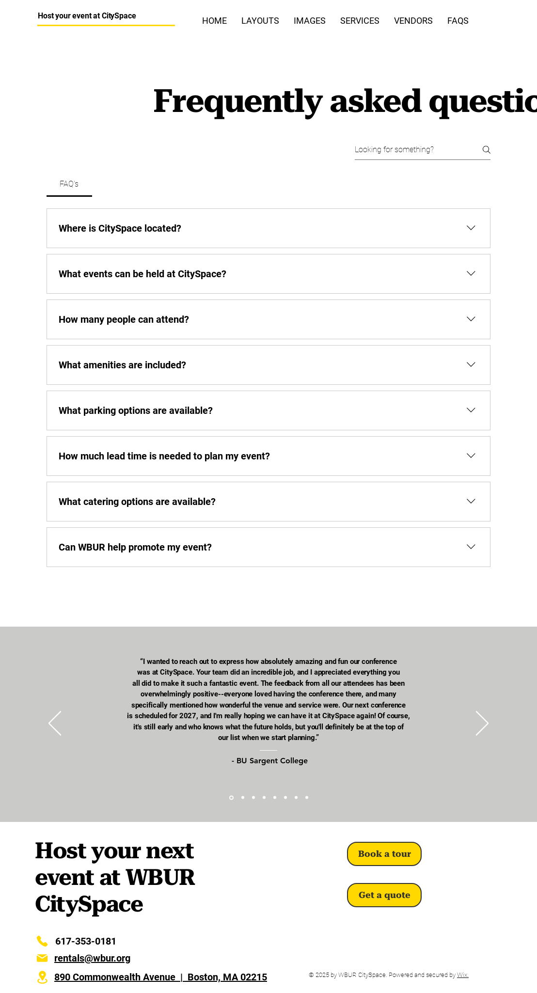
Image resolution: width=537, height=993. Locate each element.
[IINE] (285, 797)
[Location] (42, 977)
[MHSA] (274, 797)
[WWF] (296, 797)
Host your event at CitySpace (87, 15)
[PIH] (306, 797)
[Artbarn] (242, 797)
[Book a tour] (384, 854)
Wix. (463, 974)
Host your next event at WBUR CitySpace (115, 877)
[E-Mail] (42, 958)
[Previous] (54, 724)
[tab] (69, 184)
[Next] (482, 724)
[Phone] (42, 941)
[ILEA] (264, 797)
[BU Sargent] (231, 797)
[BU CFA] (253, 797)
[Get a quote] (384, 895)
